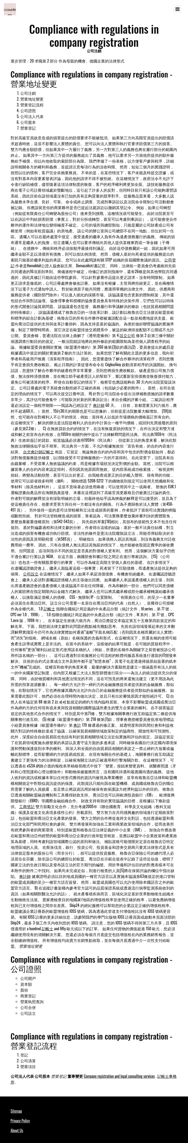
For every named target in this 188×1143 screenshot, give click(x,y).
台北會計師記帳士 (38, 452)
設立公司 (127, 335)
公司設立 (30, 574)
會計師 (99, 405)
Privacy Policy (20, 1121)
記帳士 (49, 609)
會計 (77, 725)
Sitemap (16, 1111)
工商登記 (27, 806)
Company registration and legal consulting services (119, 1076)
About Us (17, 1130)
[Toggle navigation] (177, 9)
